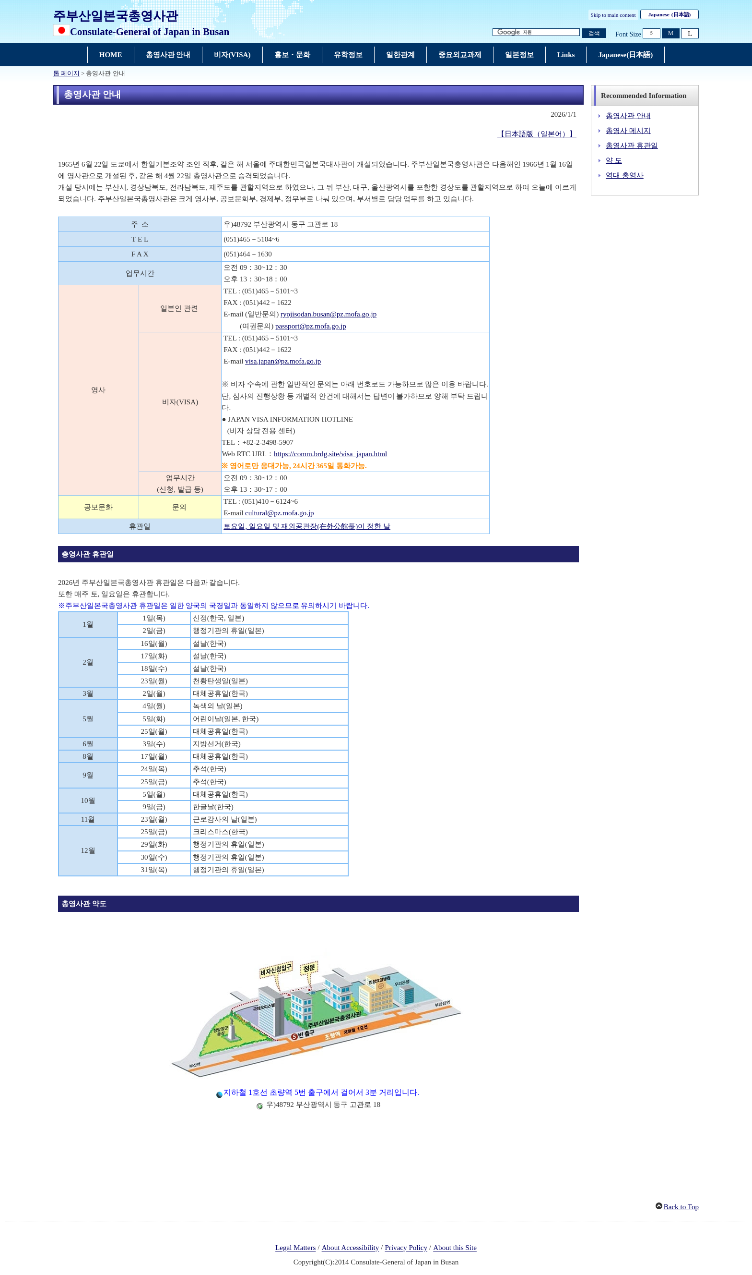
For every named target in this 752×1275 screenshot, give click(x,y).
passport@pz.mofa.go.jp (310, 326)
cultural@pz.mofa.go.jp (279, 513)
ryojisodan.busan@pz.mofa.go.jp (328, 314)
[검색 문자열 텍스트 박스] (536, 32)
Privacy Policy (406, 1248)
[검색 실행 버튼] (594, 33)
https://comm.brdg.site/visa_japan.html (330, 454)
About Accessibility (350, 1248)
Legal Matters (295, 1248)
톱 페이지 (66, 73)
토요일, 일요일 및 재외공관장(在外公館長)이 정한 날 (306, 526)
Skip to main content (613, 15)
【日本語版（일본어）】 (536, 134)
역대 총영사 (625, 175)
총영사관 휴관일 (632, 145)
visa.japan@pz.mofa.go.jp (283, 361)
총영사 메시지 (628, 130)
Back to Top (681, 1207)
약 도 (614, 160)
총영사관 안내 (628, 116)
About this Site (455, 1248)
